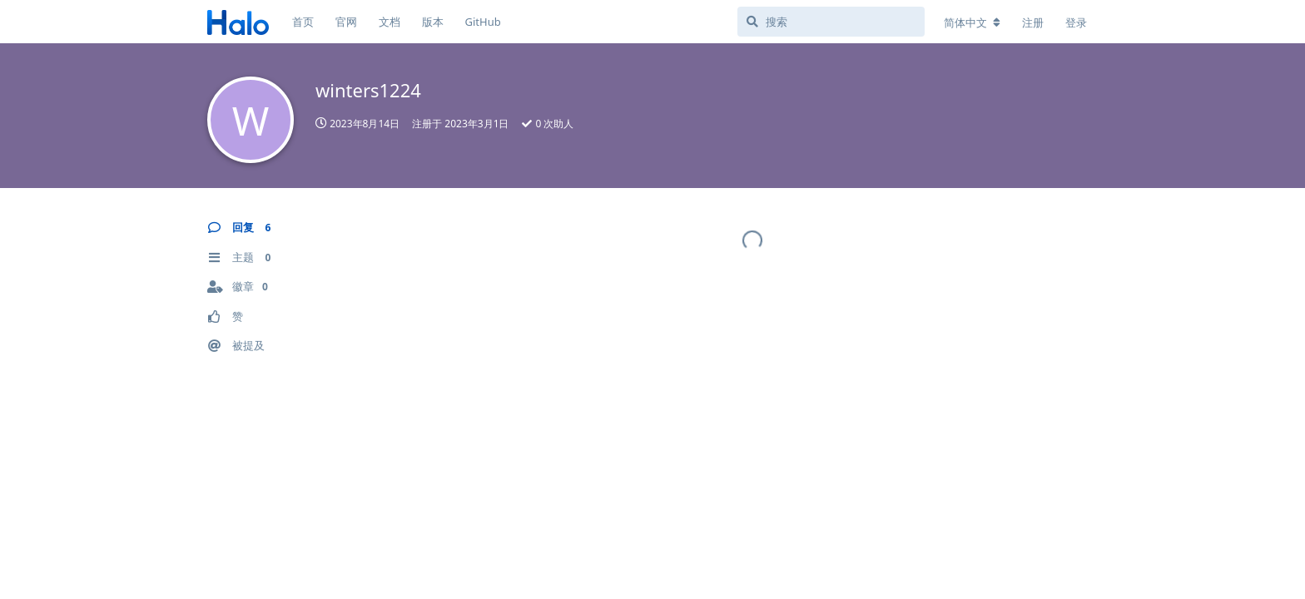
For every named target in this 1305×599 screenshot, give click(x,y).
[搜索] (831, 22)
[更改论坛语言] (972, 22)
